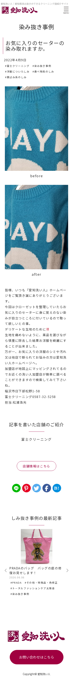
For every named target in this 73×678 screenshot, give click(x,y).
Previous (6, 571)
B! (56, 488)
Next (67, 571)
